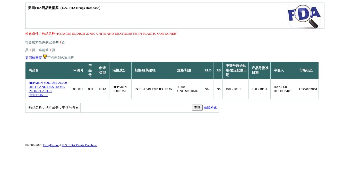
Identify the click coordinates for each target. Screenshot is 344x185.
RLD (207, 70)
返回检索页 (33, 58)
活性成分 (119, 70)
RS (219, 70)
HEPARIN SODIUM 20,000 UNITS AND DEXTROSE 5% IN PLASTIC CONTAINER (48, 89)
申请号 (78, 70)
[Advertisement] (150, 126)
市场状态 (306, 70)
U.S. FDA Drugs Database (79, 145)
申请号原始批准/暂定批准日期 (236, 70)
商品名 (34, 70)
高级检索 (210, 107)
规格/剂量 (184, 70)
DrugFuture (51, 145)
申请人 (279, 70)
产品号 (90, 70)
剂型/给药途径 (145, 70)
